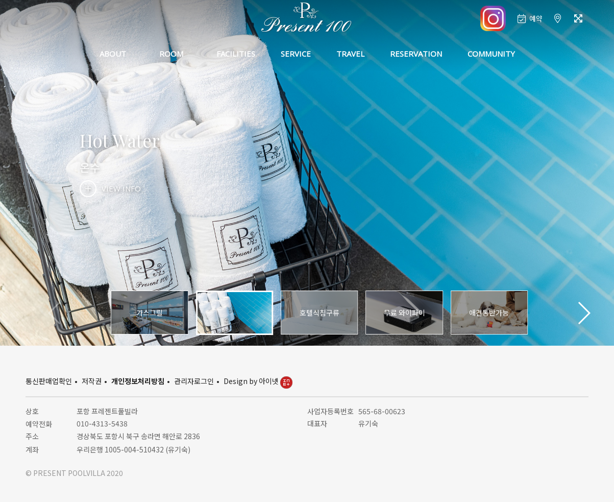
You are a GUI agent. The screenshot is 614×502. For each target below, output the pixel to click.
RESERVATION (416, 54)
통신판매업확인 (49, 381)
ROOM (171, 54)
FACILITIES (235, 54)
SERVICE (296, 54)
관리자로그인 (194, 381)
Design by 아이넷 (258, 381)
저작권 (92, 381)
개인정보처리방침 (137, 381)
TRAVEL (350, 54)
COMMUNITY (491, 54)
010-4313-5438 (102, 423)
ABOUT (113, 54)
